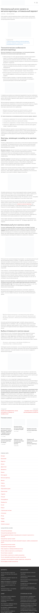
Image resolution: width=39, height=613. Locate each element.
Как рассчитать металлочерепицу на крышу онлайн (19, 427)
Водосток (3, 458)
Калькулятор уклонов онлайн (7, 539)
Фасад (2, 512)
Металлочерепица (10, 13)
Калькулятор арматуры (6, 527)
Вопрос (2, 461)
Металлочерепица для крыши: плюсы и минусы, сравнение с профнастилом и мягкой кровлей (6, 431)
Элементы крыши (5, 520)
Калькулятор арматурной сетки (8, 529)
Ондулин (3, 491)
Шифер (2, 518)
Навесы (2, 480)
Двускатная (3, 464)
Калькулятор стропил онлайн (7, 533)
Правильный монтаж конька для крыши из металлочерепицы (32, 440)
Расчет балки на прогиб (6, 547)
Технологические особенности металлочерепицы (17, 41)
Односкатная (4, 488)
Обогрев (3, 483)
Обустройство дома (5, 485)
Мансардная (4, 472)
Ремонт (2, 504)
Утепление (3, 509)
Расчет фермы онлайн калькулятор (9, 555)
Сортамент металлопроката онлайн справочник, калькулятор (15, 553)
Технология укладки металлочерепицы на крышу (6, 440)
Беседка (3, 453)
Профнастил (4, 499)
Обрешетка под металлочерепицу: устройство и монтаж (19, 440)
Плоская (3, 493)
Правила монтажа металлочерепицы (31, 429)
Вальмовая (3, 456)
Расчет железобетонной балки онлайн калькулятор (12, 551)
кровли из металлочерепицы (24, 204)
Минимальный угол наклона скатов (14, 44)
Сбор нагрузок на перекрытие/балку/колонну (11, 543)
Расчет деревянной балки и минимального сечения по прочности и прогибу (18, 531)
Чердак (2, 515)
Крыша (2, 469)
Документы (3, 466)
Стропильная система (6, 507)
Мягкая (2, 477)
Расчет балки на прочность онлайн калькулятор (12, 549)
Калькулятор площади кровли (8, 541)
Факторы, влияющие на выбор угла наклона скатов (17, 42)
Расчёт (2, 501)
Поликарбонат (4, 496)
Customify (25, 610)
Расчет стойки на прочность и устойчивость (11, 545)
